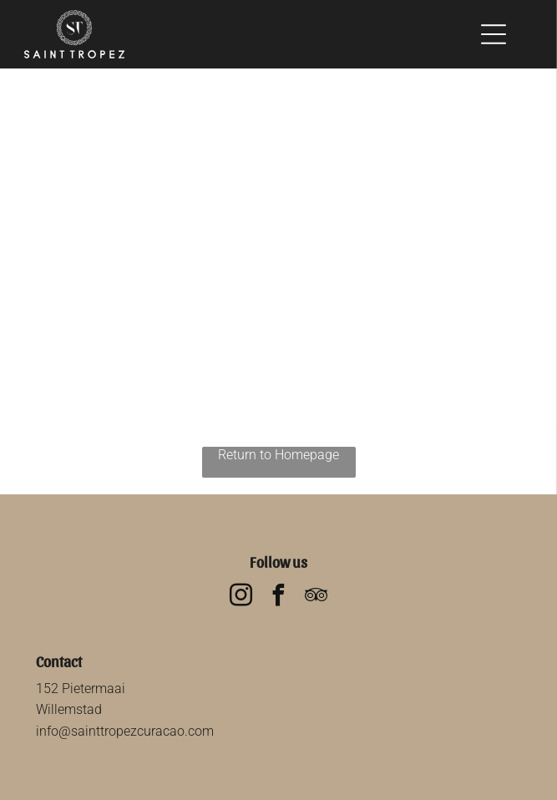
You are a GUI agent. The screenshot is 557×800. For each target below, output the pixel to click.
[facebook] (279, 597)
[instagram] (241, 597)
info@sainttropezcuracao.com (125, 731)
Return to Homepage (278, 455)
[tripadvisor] (316, 597)
